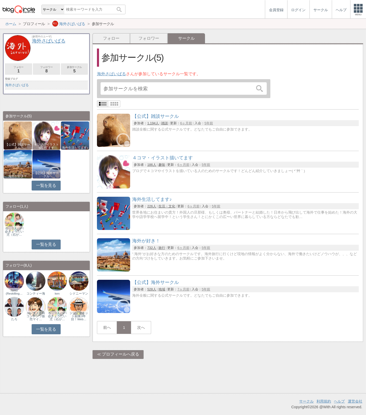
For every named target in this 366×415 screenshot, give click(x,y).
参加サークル (74, 69)
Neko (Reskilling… (14, 292)
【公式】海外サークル (46, 175)
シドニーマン (78, 293)
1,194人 (153, 123)
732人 (151, 248)
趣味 (161, 165)
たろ (14, 319)
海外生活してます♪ (75, 147)
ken (57, 293)
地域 (161, 289)
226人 (151, 206)
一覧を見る (46, 185)
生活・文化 (166, 206)
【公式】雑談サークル (17, 146)
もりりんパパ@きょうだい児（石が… (14, 231)
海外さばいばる (111, 74)
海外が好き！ (17, 176)
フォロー (111, 38)
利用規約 (323, 401)
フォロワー (148, 38)
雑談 (164, 123)
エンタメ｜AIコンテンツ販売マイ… (35, 316)
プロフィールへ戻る (120, 354)
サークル (306, 401)
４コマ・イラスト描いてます (46, 146)
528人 (151, 289)
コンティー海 (35, 293)
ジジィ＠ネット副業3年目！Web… (78, 316)
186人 (151, 165)
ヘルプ (339, 401)
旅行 (161, 248)
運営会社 (355, 401)
